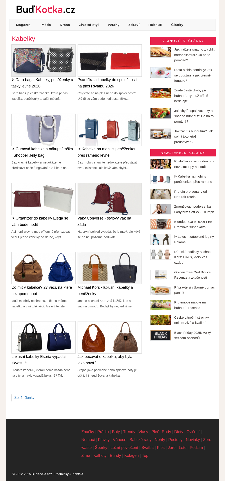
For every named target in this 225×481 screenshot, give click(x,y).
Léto (183, 447)
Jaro (172, 447)
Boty (116, 432)
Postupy (175, 439)
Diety (178, 432)
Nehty (160, 439)
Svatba (148, 447)
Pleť (155, 432)
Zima (85, 455)
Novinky (193, 439)
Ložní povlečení (124, 447)
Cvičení (193, 432)
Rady (166, 432)
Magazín (23, 25)
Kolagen (131, 455)
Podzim (196, 447)
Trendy (129, 432)
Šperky (101, 447)
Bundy (115, 455)
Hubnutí (156, 25)
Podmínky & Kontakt (68, 474)
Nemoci (88, 439)
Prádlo (103, 432)
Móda (46, 25)
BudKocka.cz (41, 474)
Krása (65, 25)
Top (145, 455)
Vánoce (119, 439)
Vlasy (143, 432)
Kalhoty (100, 455)
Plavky (104, 439)
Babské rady (140, 439)
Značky (87, 432)
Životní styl (89, 25)
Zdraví (134, 25)
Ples (161, 447)
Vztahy (114, 25)
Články (177, 25)
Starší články (24, 397)
